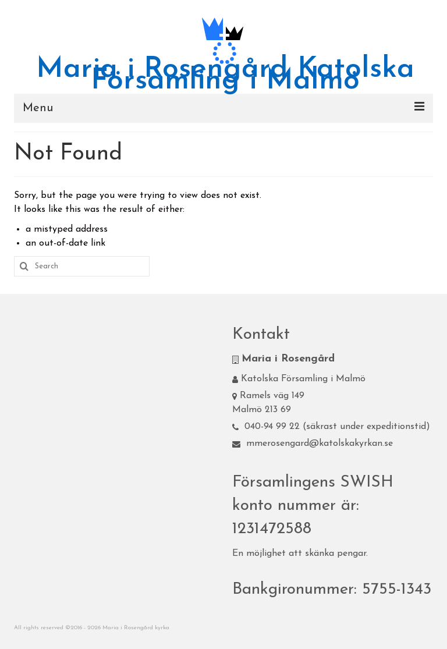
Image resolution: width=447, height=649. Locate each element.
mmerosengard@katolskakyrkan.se (312, 443)
